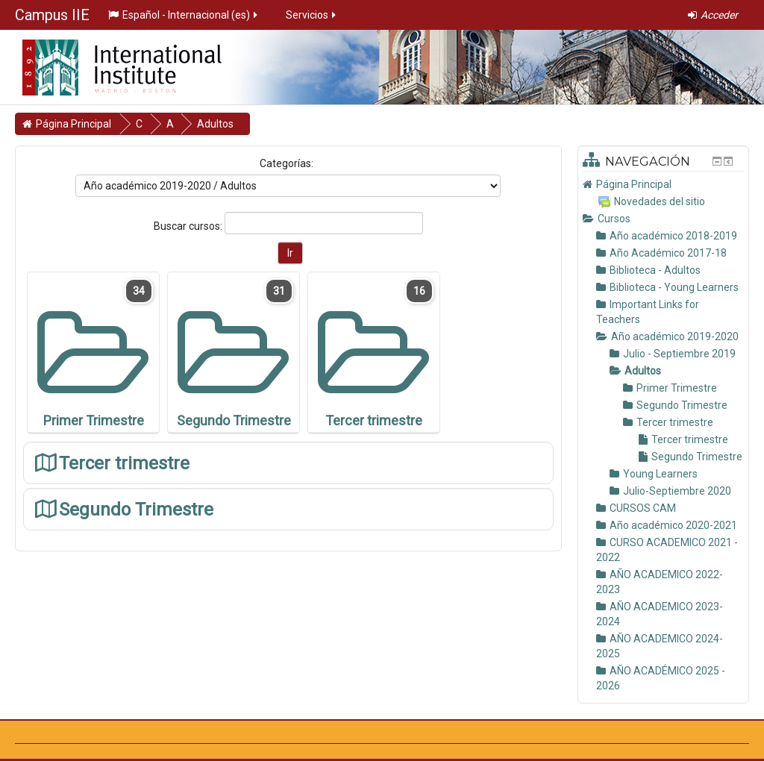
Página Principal (633, 184)
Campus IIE (52, 15)
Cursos (614, 219)
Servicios (312, 15)
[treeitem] (663, 184)
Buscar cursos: (189, 226)
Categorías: (286, 163)
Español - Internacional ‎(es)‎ (184, 15)
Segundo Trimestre (136, 509)
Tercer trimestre (124, 463)
